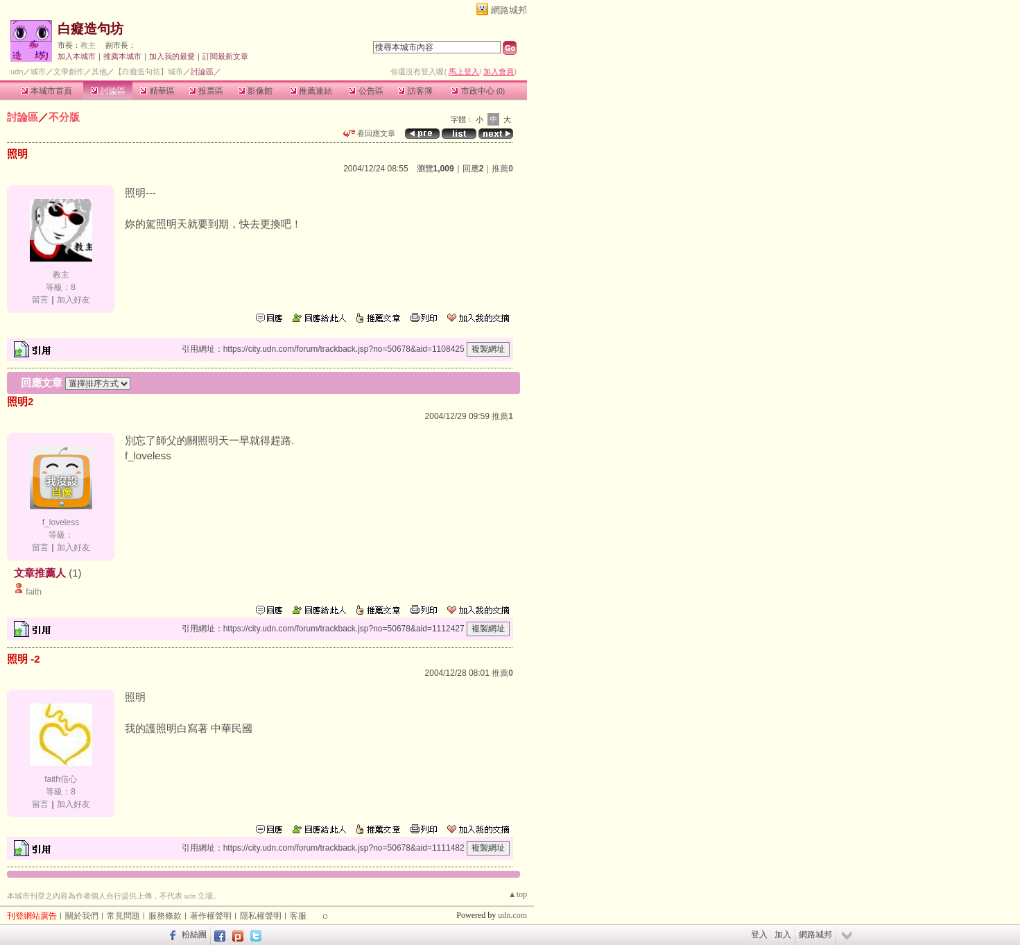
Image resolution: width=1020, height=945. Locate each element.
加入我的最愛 (172, 56)
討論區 (108, 91)
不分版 (64, 117)
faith (34, 592)
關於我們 (81, 916)
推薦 (502, 168)
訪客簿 (415, 91)
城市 (38, 71)
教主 (88, 45)
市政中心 (478, 91)
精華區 (157, 91)
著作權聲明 (211, 916)
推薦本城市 (122, 56)
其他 (99, 71)
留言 (40, 300)
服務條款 (165, 916)
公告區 (366, 91)
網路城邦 (509, 10)
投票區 (206, 91)
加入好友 (73, 300)
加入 (783, 934)
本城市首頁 (46, 91)
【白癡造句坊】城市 (148, 71)
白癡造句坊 (90, 29)
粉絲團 (194, 934)
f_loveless (60, 522)
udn (16, 71)
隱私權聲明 (261, 916)
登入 (759, 934)
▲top (517, 894)
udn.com (512, 915)
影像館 (256, 91)
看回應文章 (369, 133)
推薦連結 (311, 91)
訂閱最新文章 (225, 56)
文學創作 (68, 71)
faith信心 (60, 779)
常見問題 (123, 916)
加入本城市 (77, 56)
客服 (298, 916)
